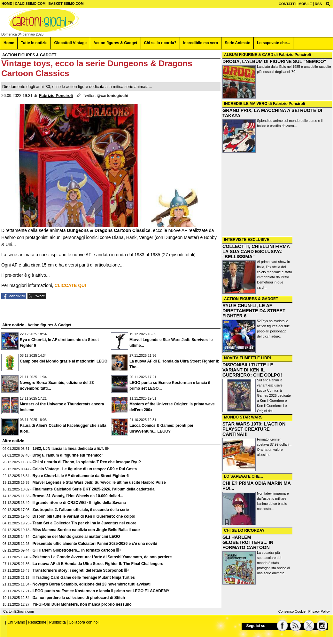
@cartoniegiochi (112, 95)
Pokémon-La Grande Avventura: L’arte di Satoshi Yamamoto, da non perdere (102, 557)
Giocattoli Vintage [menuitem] (70, 43)
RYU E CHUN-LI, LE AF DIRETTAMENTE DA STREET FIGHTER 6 (253, 310)
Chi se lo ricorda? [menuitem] (160, 43)
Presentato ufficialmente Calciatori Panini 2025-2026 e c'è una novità (95, 543)
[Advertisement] (277, 195)
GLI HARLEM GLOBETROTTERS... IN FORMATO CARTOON (247, 542)
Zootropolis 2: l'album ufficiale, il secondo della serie (81, 509)
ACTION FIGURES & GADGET (251, 299)
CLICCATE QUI (70, 285)
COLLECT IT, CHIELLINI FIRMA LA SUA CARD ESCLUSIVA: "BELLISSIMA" (256, 251)
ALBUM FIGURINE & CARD (248, 54)
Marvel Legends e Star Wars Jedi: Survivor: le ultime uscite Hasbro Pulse (99, 482)
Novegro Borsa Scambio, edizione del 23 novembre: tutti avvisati (92, 584)
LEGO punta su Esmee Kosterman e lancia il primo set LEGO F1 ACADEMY (101, 591)
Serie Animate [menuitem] (237, 43)
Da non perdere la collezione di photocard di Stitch (79, 597)
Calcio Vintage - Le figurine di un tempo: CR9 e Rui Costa (85, 469)
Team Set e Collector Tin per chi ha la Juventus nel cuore (84, 523)
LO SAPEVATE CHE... (243, 476)
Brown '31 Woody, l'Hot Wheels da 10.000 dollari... (78, 496)
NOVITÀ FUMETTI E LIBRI (247, 358)
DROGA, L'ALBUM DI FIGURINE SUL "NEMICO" (274, 61)
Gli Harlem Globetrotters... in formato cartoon (74, 550)
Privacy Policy (319, 611)
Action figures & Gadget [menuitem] (115, 43)
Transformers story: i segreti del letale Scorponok (78, 570)
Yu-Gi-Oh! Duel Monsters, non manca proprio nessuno (82, 604)
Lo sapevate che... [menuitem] (273, 43)
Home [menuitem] (9, 43)
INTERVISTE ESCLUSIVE (246, 239)
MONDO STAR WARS (243, 417)
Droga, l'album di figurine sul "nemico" (68, 455)
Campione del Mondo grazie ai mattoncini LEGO (63, 361)
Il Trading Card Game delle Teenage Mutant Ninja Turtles (84, 577)
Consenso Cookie (292, 611)
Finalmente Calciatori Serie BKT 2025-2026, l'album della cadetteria (94, 489)
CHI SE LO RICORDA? (244, 530)
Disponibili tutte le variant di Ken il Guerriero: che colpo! (84, 516)
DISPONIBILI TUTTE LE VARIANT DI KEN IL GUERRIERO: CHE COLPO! (252, 370)
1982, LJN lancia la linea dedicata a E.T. (68, 448)
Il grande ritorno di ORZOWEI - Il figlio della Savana (79, 502)
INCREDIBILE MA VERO (245, 103)
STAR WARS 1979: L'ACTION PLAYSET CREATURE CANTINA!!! (253, 429)
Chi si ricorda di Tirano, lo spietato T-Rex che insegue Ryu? (87, 462)
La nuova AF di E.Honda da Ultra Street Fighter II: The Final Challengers (98, 563)
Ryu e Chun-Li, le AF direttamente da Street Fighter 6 (81, 476)
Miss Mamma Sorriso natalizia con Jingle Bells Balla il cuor (86, 530)
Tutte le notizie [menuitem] (34, 43)
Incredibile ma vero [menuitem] (200, 43)
